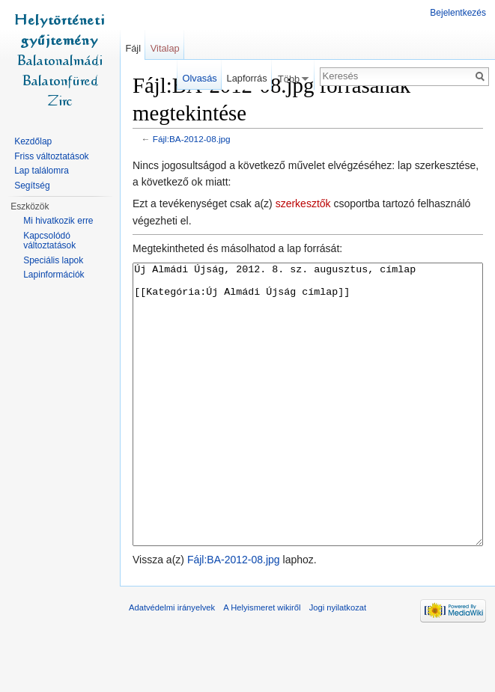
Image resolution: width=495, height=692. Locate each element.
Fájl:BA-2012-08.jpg (192, 139)
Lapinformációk (53, 274)
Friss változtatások (51, 156)
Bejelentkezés (458, 12)
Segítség (31, 185)
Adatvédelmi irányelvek (172, 663)
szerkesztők (303, 203)
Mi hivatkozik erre (58, 220)
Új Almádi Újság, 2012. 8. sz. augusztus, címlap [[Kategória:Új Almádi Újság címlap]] (308, 433)
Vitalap (165, 48)
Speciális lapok (53, 260)
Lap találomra (41, 170)
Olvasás (200, 78)
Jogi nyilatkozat (338, 663)
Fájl (133, 48)
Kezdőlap (33, 141)
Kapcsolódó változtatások (49, 240)
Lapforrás (247, 78)
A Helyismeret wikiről (261, 663)
